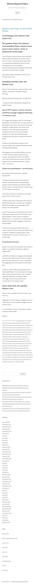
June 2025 (5, 438)
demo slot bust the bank (20, 332)
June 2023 (5, 492)
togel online (5, 533)
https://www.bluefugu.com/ (10, 538)
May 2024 (5, 467)
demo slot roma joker (20, 339)
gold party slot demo (12, 341)
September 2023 (6, 486)
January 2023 (6, 504)
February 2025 (6, 447)
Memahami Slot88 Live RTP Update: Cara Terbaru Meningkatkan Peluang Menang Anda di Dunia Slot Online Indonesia (16, 404)
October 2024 (6, 456)
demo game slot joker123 (15, 330)
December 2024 (6, 451)
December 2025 (6, 424)
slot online (5, 556)
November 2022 (6, 508)
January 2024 (6, 477)
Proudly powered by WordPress (19, 581)
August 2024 (5, 461)
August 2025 (5, 433)
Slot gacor (5, 570)
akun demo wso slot (8, 323)
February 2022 (6, 522)
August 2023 (5, 488)
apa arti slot (17, 323)
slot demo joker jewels (18, 355)
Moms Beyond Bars (17, 3)
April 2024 (5, 470)
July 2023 (4, 490)
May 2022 (5, 515)
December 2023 (6, 479)
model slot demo (12, 346)
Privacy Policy (5, 581)
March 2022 (5, 520)
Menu (17, 12)
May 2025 (5, 440)
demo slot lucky (17, 336)
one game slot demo (23, 346)
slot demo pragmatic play (12, 357)
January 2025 (6, 449)
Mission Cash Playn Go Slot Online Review (17, 29)
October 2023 (6, 483)
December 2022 (6, 506)
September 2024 (6, 458)
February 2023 (6, 502)
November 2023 (6, 481)
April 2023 (5, 497)
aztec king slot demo (18, 325)
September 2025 (6, 431)
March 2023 (5, 499)
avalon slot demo (7, 325)
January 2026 (6, 422)
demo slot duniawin (18, 334)
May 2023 (5, 495)
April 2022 (5, 518)
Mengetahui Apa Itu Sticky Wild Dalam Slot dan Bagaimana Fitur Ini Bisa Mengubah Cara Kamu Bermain (15, 388)
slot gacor (5, 547)
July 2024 (4, 463)
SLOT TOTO (5, 543)
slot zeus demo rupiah (15, 359)
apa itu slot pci (25, 323)
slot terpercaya (6, 561)
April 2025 (5, 442)
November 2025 (6, 426)
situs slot (4, 552)
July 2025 (4, 436)
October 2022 (6, 511)
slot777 (4, 565)
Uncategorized (20, 320)
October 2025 (6, 429)
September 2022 (6, 513)
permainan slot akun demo (10, 348)
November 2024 (6, 454)
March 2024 (5, 472)
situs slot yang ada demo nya (17, 350)
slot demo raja (24, 357)
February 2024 (6, 474)
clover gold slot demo (20, 327)
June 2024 (5, 465)
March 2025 (5, 445)
